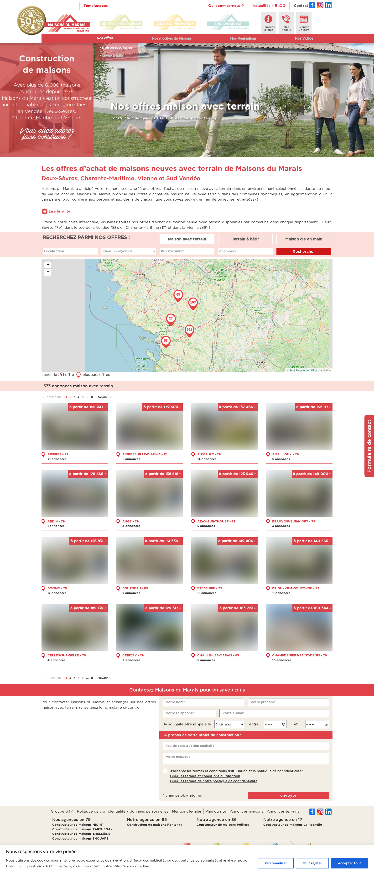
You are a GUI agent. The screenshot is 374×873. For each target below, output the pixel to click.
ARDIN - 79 (56, 521)
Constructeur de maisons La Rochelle (292, 824)
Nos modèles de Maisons (172, 38)
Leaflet (290, 369)
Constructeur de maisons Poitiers (223, 824)
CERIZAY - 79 (133, 655)
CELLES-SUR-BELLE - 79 (66, 655)
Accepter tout (349, 863)
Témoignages (95, 6)
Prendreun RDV (304, 28)
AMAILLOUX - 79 (285, 454)
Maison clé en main (303, 239)
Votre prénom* (263, 702)
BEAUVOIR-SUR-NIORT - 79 (293, 521)
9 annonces (131, 659)
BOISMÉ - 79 (57, 588)
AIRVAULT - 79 (209, 454)
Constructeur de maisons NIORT (77, 824)
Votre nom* (175, 702)
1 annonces (56, 525)
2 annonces (131, 593)
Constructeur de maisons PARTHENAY (82, 829)
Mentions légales (187, 811)
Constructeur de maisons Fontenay (154, 824)
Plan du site (215, 811)
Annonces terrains (283, 811)
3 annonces (281, 525)
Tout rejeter (312, 863)
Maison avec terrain (187, 239)
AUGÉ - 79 (130, 521)
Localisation (54, 251)
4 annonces (131, 525)
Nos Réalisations (243, 38)
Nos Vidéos (304, 38)
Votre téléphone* (180, 713)
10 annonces (281, 659)
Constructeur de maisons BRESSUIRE (81, 833)
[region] (187, 859)
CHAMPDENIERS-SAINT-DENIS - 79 (299, 655)
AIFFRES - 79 (57, 454)
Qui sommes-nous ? (226, 6)
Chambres (227, 251)
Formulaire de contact (369, 446)
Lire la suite (59, 211)
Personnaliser (276, 863)
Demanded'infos (268, 28)
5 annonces (131, 458)
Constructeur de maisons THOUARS (80, 838)
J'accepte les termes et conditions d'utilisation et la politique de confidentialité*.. (237, 776)
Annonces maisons (246, 811)
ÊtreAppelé (286, 28)
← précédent (52, 397)
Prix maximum (172, 251)
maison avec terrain (117, 47)
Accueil (123, 6)
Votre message (178, 756)
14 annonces (207, 458)
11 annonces (281, 593)
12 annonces (57, 593)
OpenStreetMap (307, 369)
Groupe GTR (62, 811)
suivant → (105, 397)
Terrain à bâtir (245, 239)
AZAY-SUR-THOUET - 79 (216, 521)
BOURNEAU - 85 (135, 588)
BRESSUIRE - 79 (209, 588)
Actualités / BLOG (268, 6)
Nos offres (105, 38)
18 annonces (206, 593)
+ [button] (48, 265)
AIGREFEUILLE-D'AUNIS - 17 (144, 454)
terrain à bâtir (112, 56)
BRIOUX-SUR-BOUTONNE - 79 (295, 588)
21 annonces (57, 458)
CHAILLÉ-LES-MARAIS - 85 (218, 655)
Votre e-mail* (233, 713)
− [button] (48, 272)
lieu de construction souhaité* (191, 745)
